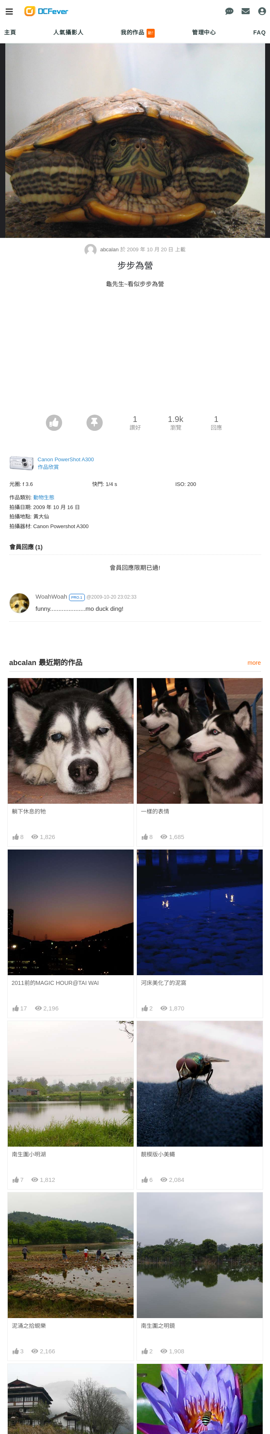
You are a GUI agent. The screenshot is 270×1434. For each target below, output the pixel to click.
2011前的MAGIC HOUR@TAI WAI (55, 983)
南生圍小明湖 (29, 1154)
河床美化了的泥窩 (163, 983)
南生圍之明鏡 (158, 1326)
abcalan (102, 249)
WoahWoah (51, 596)
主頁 (10, 32)
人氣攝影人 (68, 32)
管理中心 (204, 32)
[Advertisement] (135, 354)
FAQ (259, 32)
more (254, 662)
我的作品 (138, 33)
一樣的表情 (155, 811)
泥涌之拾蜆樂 (29, 1326)
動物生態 (43, 497)
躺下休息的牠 (29, 811)
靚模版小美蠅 (158, 1154)
